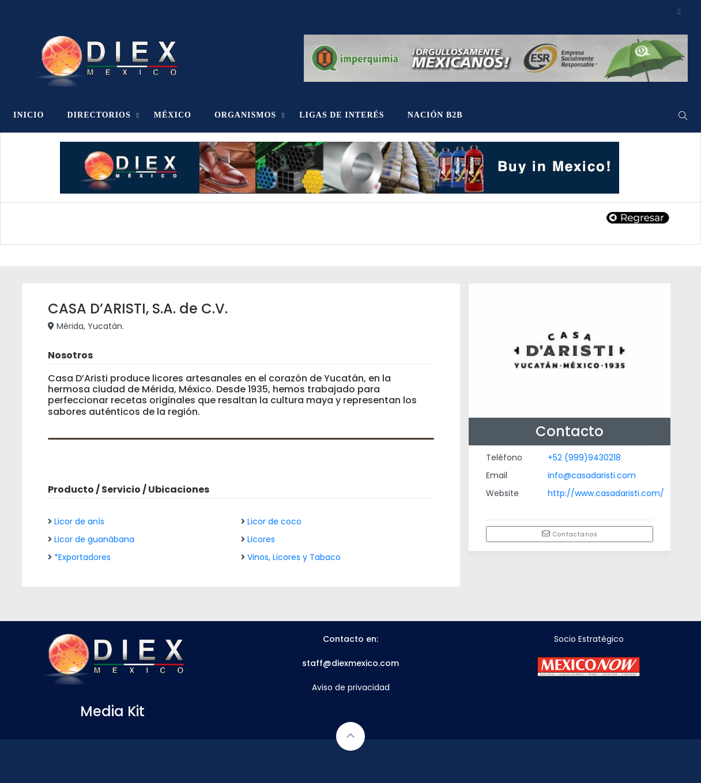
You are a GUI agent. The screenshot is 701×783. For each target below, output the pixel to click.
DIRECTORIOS (98, 115)
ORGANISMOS (245, 115)
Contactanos (570, 534)
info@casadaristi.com (592, 475)
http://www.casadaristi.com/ (606, 493)
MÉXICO (172, 115)
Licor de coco (274, 521)
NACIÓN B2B (435, 115)
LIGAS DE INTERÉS (342, 115)
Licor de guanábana (94, 539)
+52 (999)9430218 (584, 457)
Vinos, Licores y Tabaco (294, 557)
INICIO (28, 115)
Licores (261, 539)
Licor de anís (79, 521)
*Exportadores (82, 557)
